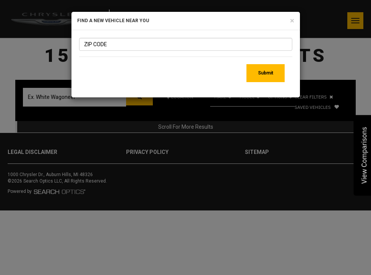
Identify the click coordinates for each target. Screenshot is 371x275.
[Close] (292, 21)
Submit (265, 73)
